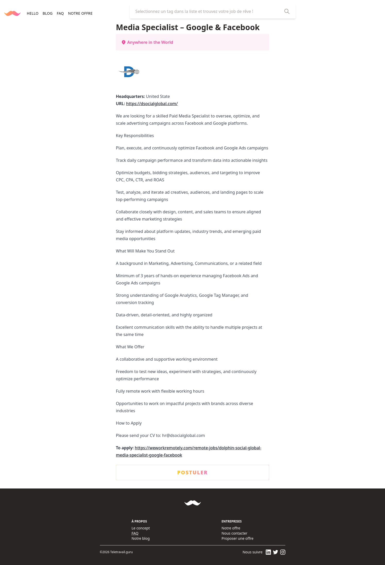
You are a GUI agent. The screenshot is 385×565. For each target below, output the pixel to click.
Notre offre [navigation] (80, 13)
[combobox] (208, 11)
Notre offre (230, 528)
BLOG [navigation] (47, 13)
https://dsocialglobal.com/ (152, 103)
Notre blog (141, 538)
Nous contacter (234, 533)
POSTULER (192, 472)
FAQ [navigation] (60, 13)
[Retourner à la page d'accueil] (12, 13)
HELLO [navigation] (32, 13)
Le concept (141, 528)
